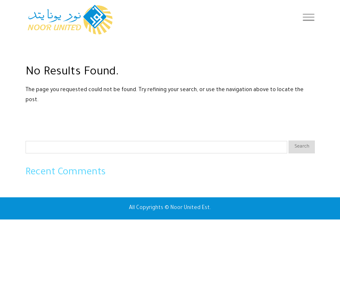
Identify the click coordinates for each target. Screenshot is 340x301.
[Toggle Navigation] (308, 20)
